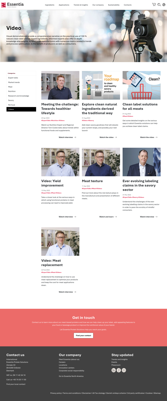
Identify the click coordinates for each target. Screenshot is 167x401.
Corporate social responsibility (71, 370)
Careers (62, 362)
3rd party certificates (135, 393)
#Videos (62, 120)
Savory (11, 100)
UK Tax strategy (98, 393)
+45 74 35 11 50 (19, 380)
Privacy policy (56, 393)
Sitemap (157, 393)
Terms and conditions (72, 393)
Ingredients (49, 5)
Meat (10, 87)
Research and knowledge (18, 96)
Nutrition (12, 91)
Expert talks (13, 78)
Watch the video (107, 137)
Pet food (11, 105)
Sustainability (113, 5)
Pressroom (116, 365)
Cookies (149, 393)
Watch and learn (106, 217)
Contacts (128, 5)
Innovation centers (66, 368)
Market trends (14, 82)
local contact (19, 384)
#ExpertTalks (46, 120)
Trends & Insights (81, 5)
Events (114, 362)
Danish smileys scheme (116, 393)
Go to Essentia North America (71, 376)
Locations (63, 365)
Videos (11, 109)
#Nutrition (54, 120)
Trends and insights (120, 359)
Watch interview (66, 137)
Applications (64, 5)
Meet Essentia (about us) (69, 359)
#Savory (91, 120)
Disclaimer (86, 393)
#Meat (125, 116)
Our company (98, 5)
